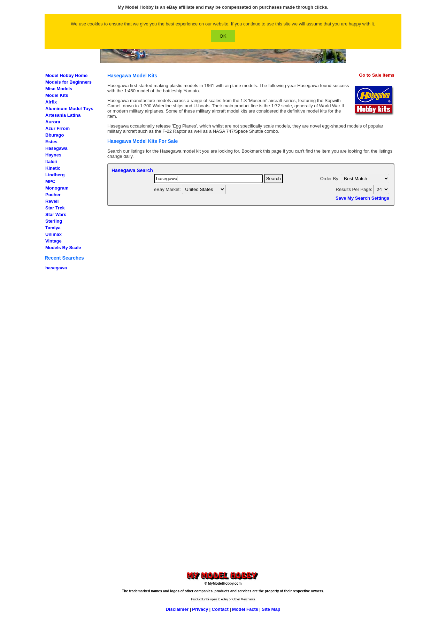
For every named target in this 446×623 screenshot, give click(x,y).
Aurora (52, 121)
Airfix (51, 102)
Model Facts (245, 609)
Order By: (330, 178)
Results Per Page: (355, 189)
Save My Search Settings (362, 198)
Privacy (200, 609)
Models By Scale (63, 247)
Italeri (51, 161)
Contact (220, 609)
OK (223, 36)
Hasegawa (56, 148)
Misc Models (58, 88)
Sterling (53, 221)
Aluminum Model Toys (69, 108)
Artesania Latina (62, 115)
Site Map (271, 609)
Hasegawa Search (132, 170)
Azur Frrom (57, 128)
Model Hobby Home (66, 75)
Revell (52, 201)
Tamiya (53, 227)
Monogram (56, 188)
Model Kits (56, 95)
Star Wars (55, 214)
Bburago (54, 135)
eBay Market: (168, 189)
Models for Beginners (68, 82)
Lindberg (55, 174)
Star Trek (55, 207)
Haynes (53, 154)
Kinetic (52, 168)
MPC (50, 181)
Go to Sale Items (376, 75)
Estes (51, 141)
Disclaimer (177, 609)
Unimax (53, 234)
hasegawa (56, 267)
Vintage (53, 241)
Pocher (53, 194)
